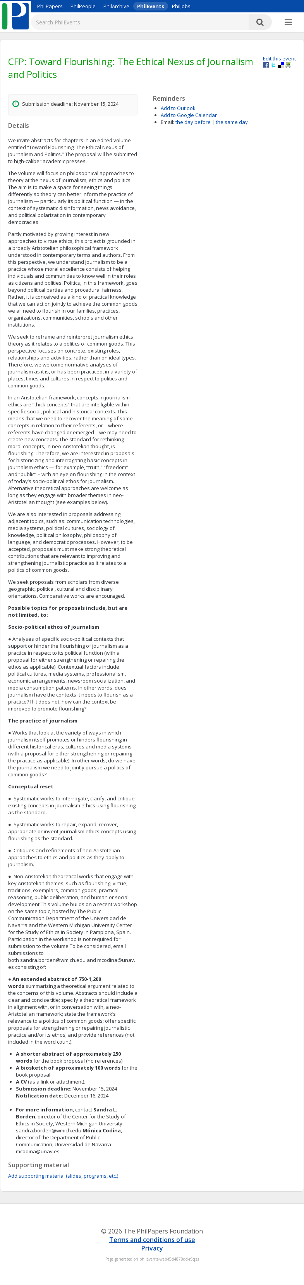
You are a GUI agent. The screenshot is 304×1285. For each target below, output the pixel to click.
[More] (288, 22)
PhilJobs (181, 6)
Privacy (152, 1248)
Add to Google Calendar (189, 115)
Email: (167, 122)
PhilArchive (116, 6)
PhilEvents (150, 6)
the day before (193, 122)
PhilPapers (50, 6)
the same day (232, 122)
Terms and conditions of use (152, 1239)
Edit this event (279, 58)
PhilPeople (83, 6)
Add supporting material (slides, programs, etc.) (63, 1175)
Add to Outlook (178, 108)
